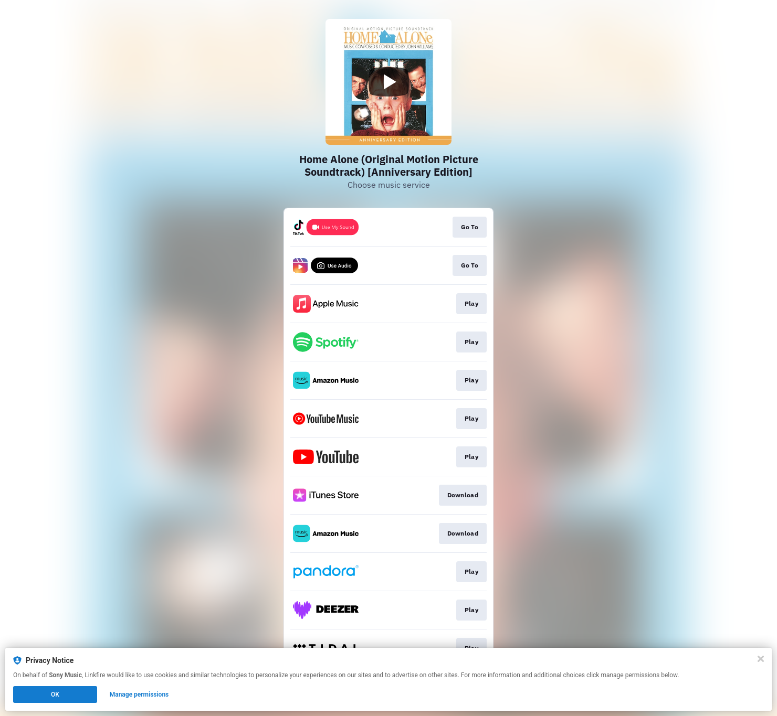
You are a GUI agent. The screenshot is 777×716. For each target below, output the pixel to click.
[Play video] (388, 82)
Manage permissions (139, 694)
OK (55, 694)
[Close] (760, 658)
